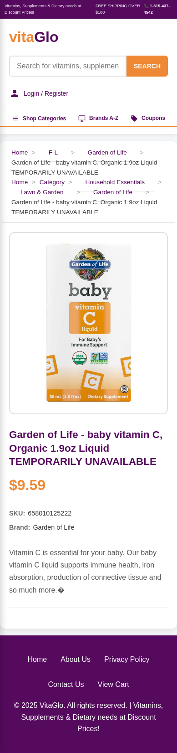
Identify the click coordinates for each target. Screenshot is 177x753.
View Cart (113, 684)
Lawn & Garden (41, 192)
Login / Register (38, 93)
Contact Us (66, 684)
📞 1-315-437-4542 (157, 9)
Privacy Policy (127, 659)
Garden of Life (108, 152)
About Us (76, 659)
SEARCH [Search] (147, 66)
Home (19, 152)
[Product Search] (67, 66)
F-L (53, 152)
